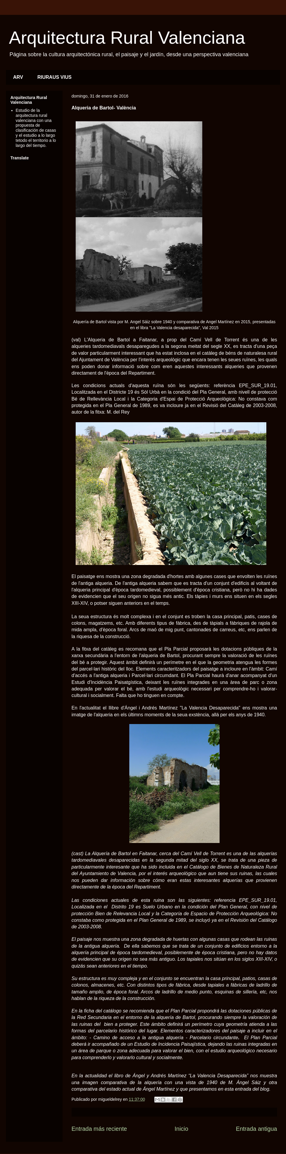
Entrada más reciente (99, 1128)
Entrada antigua (256, 1128)
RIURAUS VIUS (55, 77)
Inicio (181, 1128)
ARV (18, 77)
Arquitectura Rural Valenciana (127, 38)
